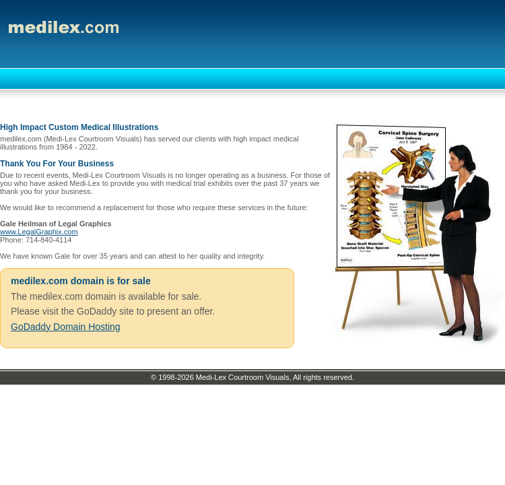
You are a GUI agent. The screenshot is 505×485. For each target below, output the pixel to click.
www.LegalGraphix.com (39, 232)
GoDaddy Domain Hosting (66, 326)
